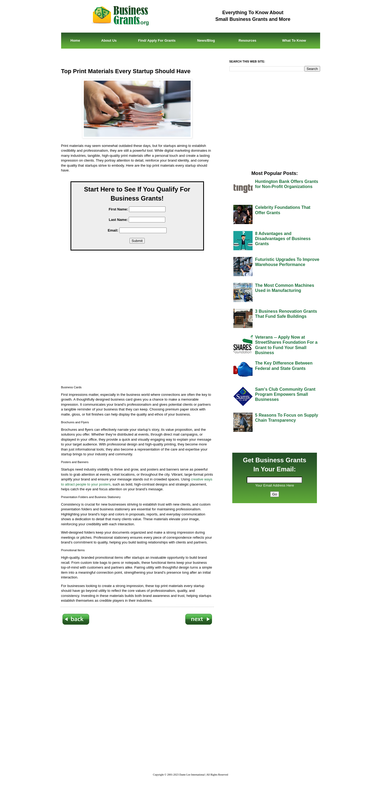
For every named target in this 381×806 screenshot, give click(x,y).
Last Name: (118, 220)
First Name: (118, 209)
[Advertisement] (141, 320)
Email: (113, 230)
